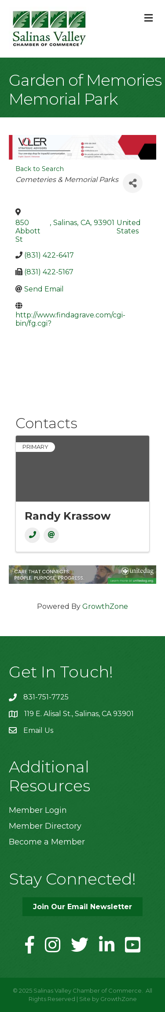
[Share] (133, 183)
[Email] (51, 535)
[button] (82, 906)
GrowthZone (105, 606)
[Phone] (32, 535)
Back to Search (39, 169)
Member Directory (45, 826)
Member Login (38, 810)
